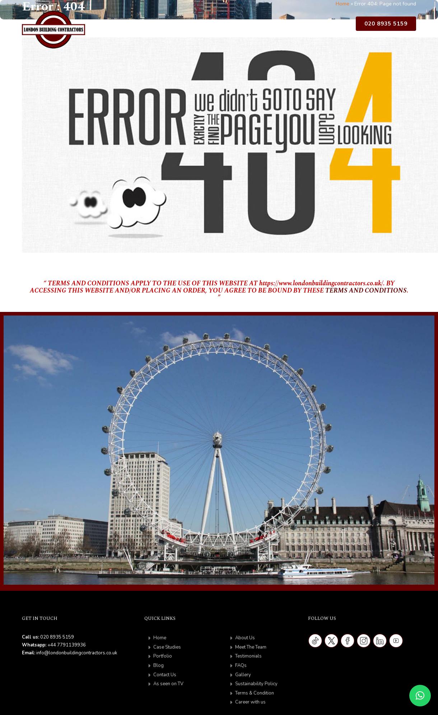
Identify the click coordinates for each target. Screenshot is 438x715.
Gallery (243, 675)
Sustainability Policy (256, 684)
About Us (144, 25)
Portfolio (228, 25)
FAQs (241, 665)
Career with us (250, 702)
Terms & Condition (254, 693)
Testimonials (248, 656)
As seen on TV (168, 684)
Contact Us (283, 25)
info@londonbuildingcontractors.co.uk (76, 653)
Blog (255, 25)
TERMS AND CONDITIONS (366, 290)
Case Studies (190, 25)
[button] (420, 695)
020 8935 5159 (385, 23)
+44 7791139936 (66, 645)
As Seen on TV (327, 25)
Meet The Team (250, 647)
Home (116, 25)
